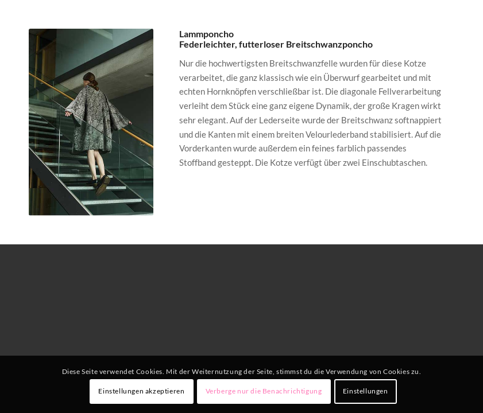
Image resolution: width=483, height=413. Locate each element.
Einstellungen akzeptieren (141, 391)
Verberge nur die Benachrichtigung (264, 391)
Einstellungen (365, 391)
